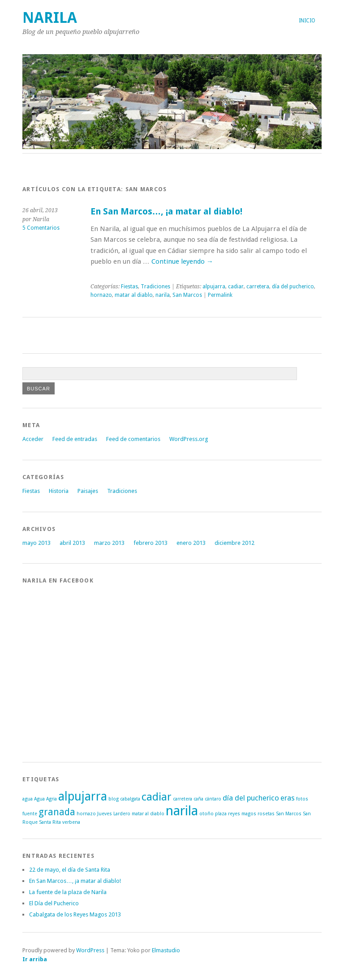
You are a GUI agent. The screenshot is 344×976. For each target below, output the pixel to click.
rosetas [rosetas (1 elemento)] (266, 814)
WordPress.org (188, 439)
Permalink (220, 295)
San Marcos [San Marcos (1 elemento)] (288, 814)
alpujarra (213, 286)
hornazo (101, 295)
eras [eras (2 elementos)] (287, 797)
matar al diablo (134, 295)
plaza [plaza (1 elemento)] (221, 814)
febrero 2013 (150, 542)
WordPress (90, 950)
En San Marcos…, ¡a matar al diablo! (166, 211)
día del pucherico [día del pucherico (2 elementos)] (251, 797)
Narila (49, 17)
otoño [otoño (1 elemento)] (206, 814)
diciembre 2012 (234, 542)
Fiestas (129, 286)
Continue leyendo (182, 261)
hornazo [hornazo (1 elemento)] (86, 814)
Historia (59, 491)
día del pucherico (293, 286)
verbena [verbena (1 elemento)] (71, 822)
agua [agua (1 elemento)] (27, 799)
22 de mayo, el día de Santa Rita (69, 869)
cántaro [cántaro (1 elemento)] (213, 799)
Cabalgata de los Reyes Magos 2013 (75, 914)
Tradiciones (155, 286)
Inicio (307, 20)
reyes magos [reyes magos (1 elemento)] (242, 814)
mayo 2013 (36, 542)
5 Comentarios (41, 228)
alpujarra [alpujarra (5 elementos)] (82, 796)
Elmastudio (166, 950)
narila (162, 295)
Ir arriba (34, 959)
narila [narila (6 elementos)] (182, 810)
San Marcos (187, 295)
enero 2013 (191, 542)
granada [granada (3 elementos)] (57, 812)
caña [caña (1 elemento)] (198, 799)
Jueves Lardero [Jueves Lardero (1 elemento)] (113, 814)
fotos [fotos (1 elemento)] (302, 799)
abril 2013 (72, 542)
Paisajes (87, 491)
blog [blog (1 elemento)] (113, 799)
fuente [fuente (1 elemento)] (29, 814)
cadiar (236, 286)
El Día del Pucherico (54, 903)
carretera (257, 286)
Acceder (32, 439)
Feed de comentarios (133, 439)
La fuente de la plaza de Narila (68, 892)
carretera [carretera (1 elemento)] (182, 799)
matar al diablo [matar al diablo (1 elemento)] (148, 814)
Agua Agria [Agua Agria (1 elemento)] (45, 799)
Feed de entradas (74, 439)
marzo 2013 (109, 542)
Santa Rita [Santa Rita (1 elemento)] (50, 822)
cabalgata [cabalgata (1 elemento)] (130, 799)
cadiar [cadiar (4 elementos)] (157, 796)
